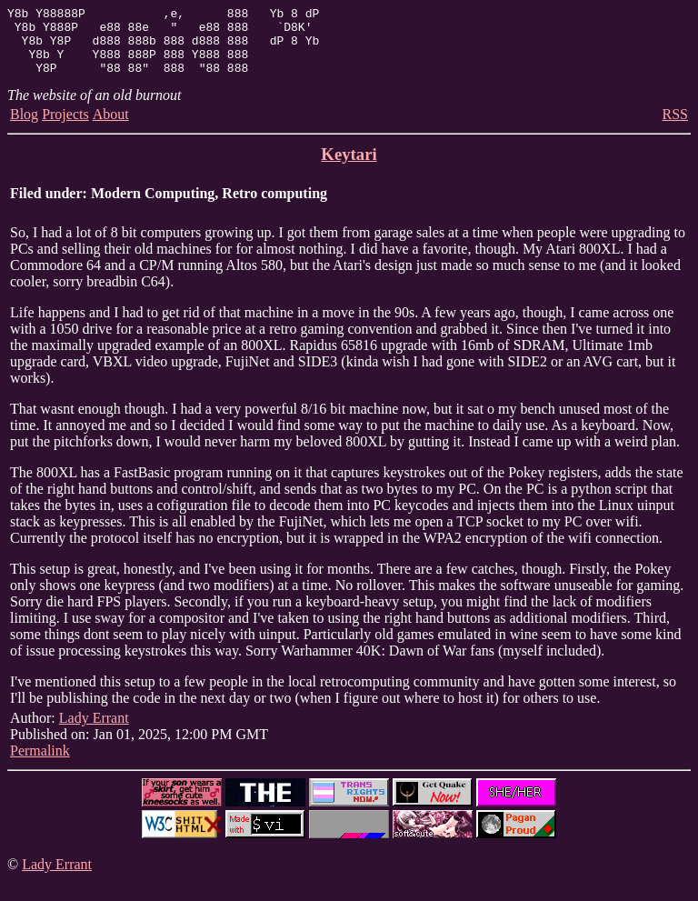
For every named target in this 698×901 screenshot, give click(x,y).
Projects (65, 127)
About (111, 127)
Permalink (40, 764)
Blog (24, 127)
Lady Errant (94, 731)
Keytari (348, 167)
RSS (675, 127)
